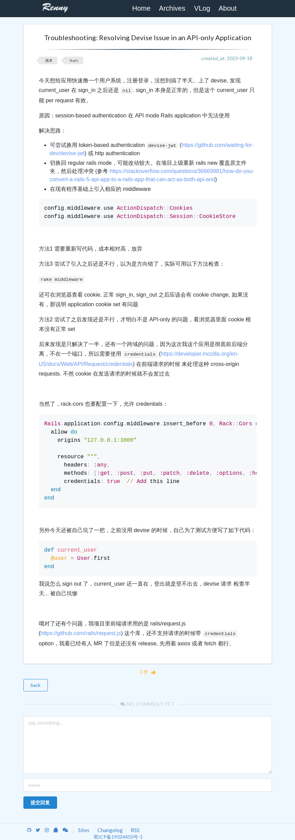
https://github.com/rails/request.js (81, 633)
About (228, 8)
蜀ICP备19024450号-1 (118, 837)
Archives (172, 8)
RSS (135, 830)
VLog (202, 8)
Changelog (110, 830)
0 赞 (148, 672)
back (36, 685)
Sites (83, 830)
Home (141, 8)
